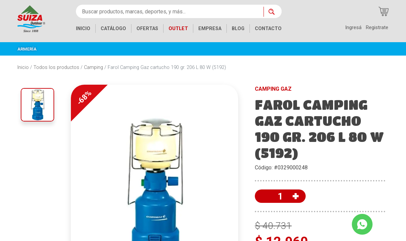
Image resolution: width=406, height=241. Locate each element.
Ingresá (353, 27)
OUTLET (178, 28)
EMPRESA (209, 28)
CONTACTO (268, 28)
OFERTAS (147, 28)
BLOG (238, 28)
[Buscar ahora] (273, 12)
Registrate (377, 27)
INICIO (83, 28)
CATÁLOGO (113, 28)
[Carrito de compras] (384, 11)
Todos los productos (56, 67)
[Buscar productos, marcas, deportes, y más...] (170, 11)
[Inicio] (31, 18)
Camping (93, 67)
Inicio (23, 67)
